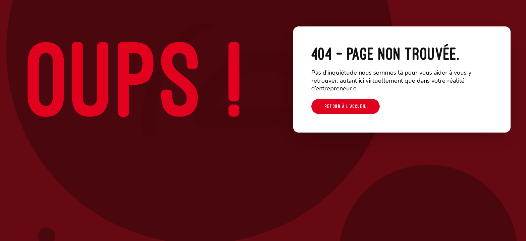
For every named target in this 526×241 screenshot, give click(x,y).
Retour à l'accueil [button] (345, 106)
